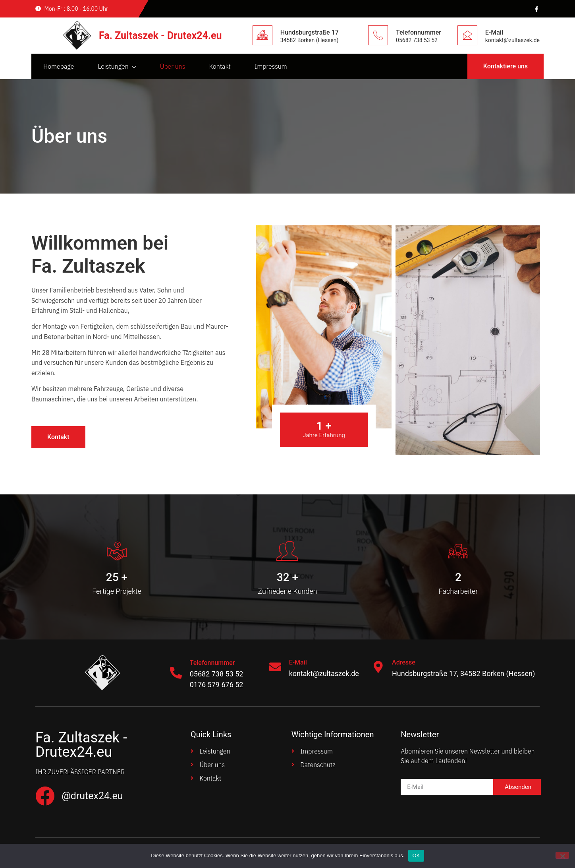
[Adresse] (378, 667)
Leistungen (117, 66)
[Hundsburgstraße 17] (262, 35)
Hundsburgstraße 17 (309, 32)
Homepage (58, 66)
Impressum (271, 66)
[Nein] (562, 855)
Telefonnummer (418, 32)
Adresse (403, 662)
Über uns (172, 66)
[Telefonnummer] (378, 35)
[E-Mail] (467, 35)
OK (416, 855)
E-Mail (494, 32)
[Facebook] (536, 9)
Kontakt (220, 66)
